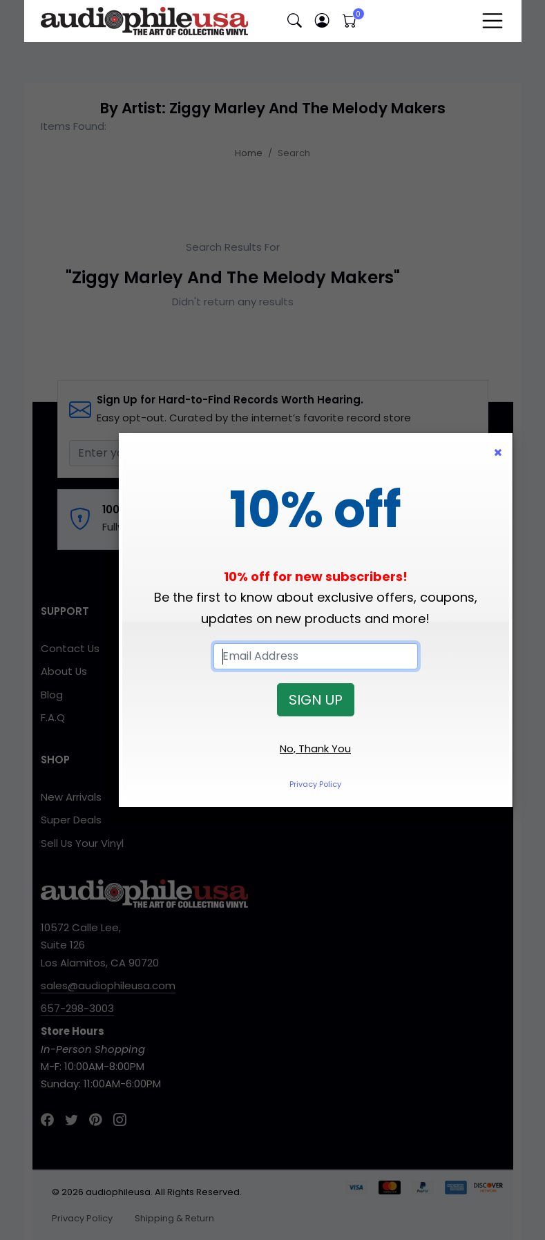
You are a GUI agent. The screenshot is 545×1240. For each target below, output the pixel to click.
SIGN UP (316, 699)
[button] (295, 21)
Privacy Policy (315, 784)
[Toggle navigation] (492, 20)
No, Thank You (315, 748)
